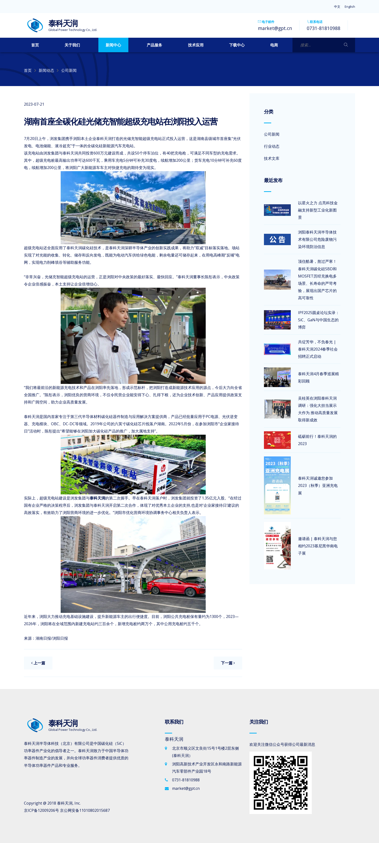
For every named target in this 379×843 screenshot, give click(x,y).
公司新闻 (69, 70)
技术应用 (196, 45)
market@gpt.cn (275, 28)
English (350, 6)
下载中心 (237, 45)
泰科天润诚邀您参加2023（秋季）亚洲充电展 (318, 485)
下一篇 (228, 663)
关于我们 (72, 45)
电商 (274, 45)
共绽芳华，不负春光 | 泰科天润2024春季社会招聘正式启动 (318, 349)
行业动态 (271, 146)
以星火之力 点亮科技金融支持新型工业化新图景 (318, 210)
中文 (337, 6)
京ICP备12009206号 (41, 810)
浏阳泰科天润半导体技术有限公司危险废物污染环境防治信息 (317, 239)
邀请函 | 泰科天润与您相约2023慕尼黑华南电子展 (318, 546)
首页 (35, 45)
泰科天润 (65, 803)
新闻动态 (46, 70)
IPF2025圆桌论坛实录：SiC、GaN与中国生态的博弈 (318, 320)
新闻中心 (113, 45)
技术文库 (271, 158)
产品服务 (154, 45)
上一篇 (38, 663)
